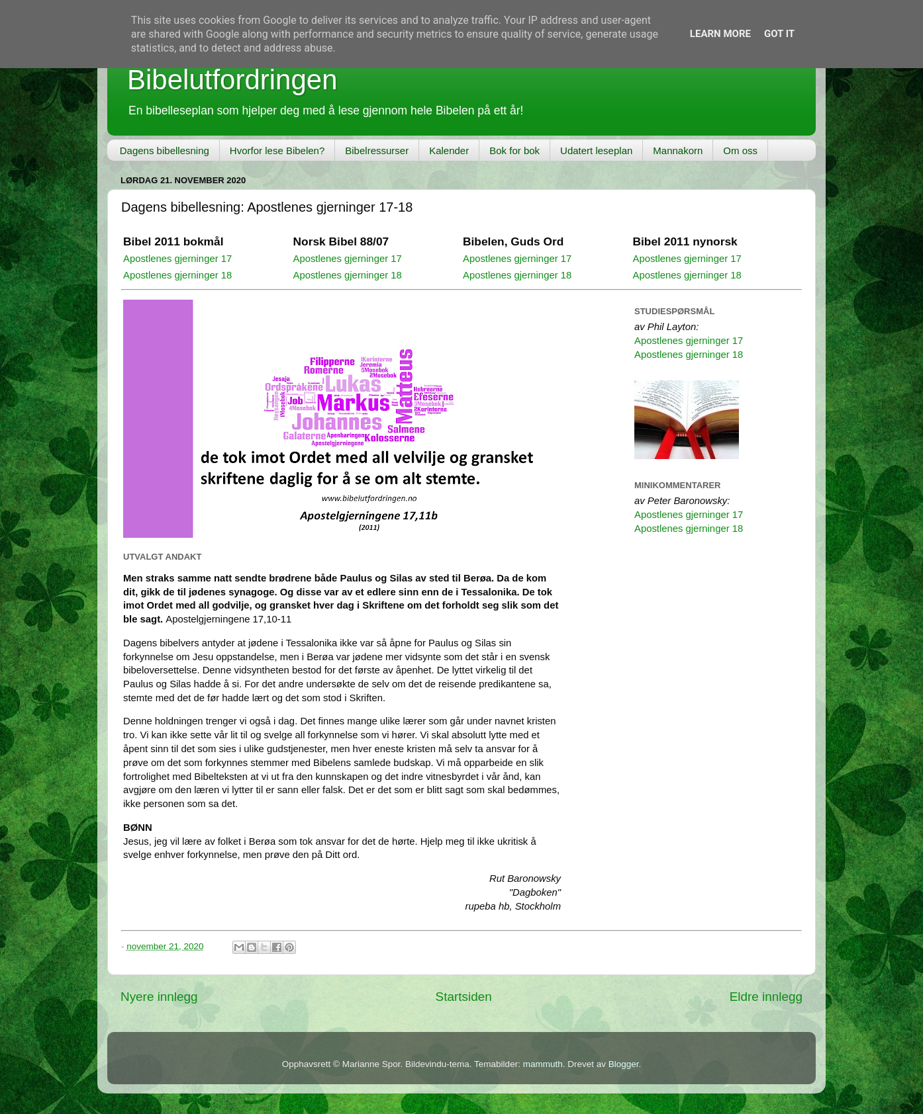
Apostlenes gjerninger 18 (177, 275)
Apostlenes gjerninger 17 (177, 258)
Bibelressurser (377, 150)
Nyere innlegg (159, 997)
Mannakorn (678, 150)
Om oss (740, 150)
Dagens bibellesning (164, 150)
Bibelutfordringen (232, 79)
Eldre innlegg (766, 997)
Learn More (720, 34)
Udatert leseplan (596, 150)
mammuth (543, 1064)
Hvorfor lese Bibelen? (277, 150)
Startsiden (464, 997)
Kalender (449, 150)
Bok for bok (514, 150)
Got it (779, 34)
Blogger (623, 1064)
